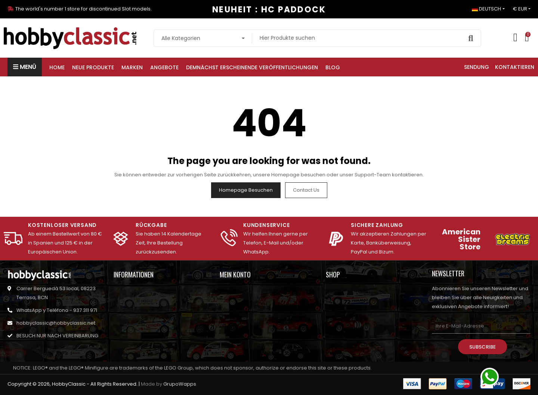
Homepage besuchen (246, 190)
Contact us (306, 190)
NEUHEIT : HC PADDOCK (269, 9)
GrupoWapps (179, 384)
